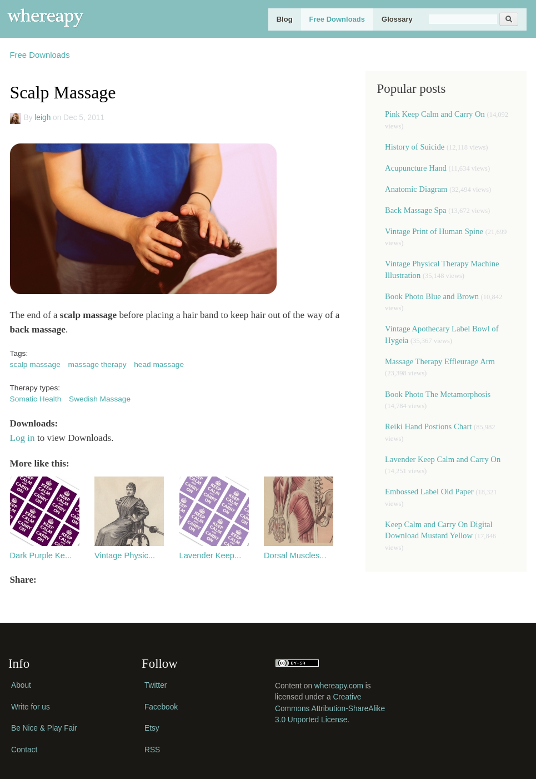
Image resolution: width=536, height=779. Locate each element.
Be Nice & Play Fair (44, 728)
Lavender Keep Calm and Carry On (442, 459)
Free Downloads (337, 19)
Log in (22, 438)
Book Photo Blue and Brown (432, 296)
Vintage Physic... (124, 555)
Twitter (155, 685)
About (21, 685)
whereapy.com (338, 686)
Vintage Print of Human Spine (434, 231)
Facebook (161, 707)
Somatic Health (36, 399)
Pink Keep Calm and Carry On (435, 114)
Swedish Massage (100, 399)
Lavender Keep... (210, 555)
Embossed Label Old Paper (429, 491)
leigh (42, 117)
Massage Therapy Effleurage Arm (440, 361)
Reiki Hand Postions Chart (428, 426)
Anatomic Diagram (416, 189)
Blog (285, 19)
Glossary (397, 19)
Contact (24, 750)
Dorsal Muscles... (295, 555)
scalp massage (35, 364)
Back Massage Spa (415, 210)
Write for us (30, 707)
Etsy (151, 728)
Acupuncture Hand (416, 167)
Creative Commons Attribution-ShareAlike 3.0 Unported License (330, 708)
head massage (159, 364)
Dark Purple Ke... (41, 555)
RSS (152, 750)
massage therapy (97, 364)
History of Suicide (414, 146)
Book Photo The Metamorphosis (437, 394)
